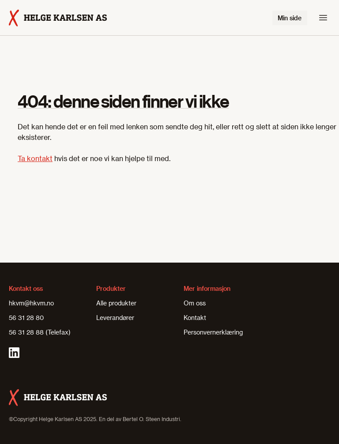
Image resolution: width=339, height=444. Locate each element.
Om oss (195, 303)
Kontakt (195, 317)
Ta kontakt (35, 158)
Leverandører (115, 317)
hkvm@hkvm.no (31, 303)
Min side (289, 18)
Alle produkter (116, 303)
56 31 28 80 (26, 317)
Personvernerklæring (213, 332)
